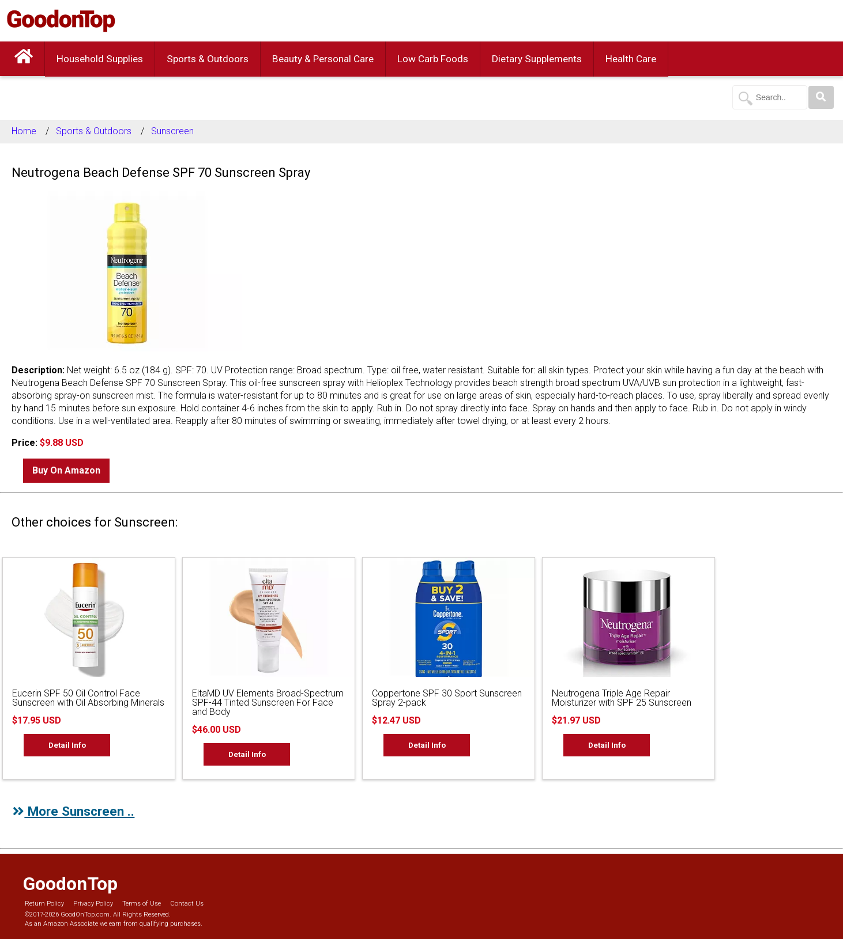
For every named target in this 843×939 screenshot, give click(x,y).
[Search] (821, 97)
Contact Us (187, 903)
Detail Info (67, 744)
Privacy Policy (93, 903)
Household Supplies (100, 59)
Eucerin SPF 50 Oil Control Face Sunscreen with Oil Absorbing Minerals (88, 698)
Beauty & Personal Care (323, 59)
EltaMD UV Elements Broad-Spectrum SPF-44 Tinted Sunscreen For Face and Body (268, 702)
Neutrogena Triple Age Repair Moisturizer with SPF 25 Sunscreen (621, 698)
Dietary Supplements (537, 59)
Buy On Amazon (66, 470)
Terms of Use (141, 903)
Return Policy (44, 903)
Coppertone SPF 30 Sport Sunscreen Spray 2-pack (447, 698)
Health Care (630, 59)
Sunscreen (172, 131)
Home (24, 131)
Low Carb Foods (432, 59)
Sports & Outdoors (208, 59)
